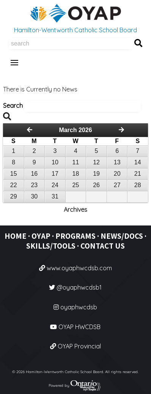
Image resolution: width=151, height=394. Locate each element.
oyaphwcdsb (75, 307)
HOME (16, 236)
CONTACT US (102, 246)
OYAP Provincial (75, 346)
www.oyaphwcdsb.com (75, 268)
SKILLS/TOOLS (51, 246)
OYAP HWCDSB (75, 327)
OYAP (40, 236)
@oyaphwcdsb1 (75, 287)
